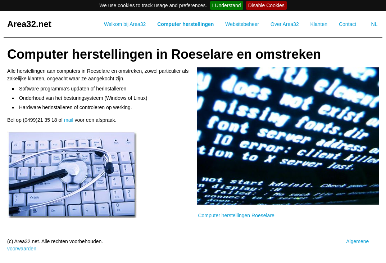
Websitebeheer (242, 24)
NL (374, 24)
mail (68, 120)
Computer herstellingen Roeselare (236, 215)
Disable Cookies (266, 5)
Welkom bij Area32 (125, 24)
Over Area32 (285, 24)
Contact (347, 24)
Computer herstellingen (185, 24)
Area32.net (29, 24)
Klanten (318, 24)
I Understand (226, 5)
